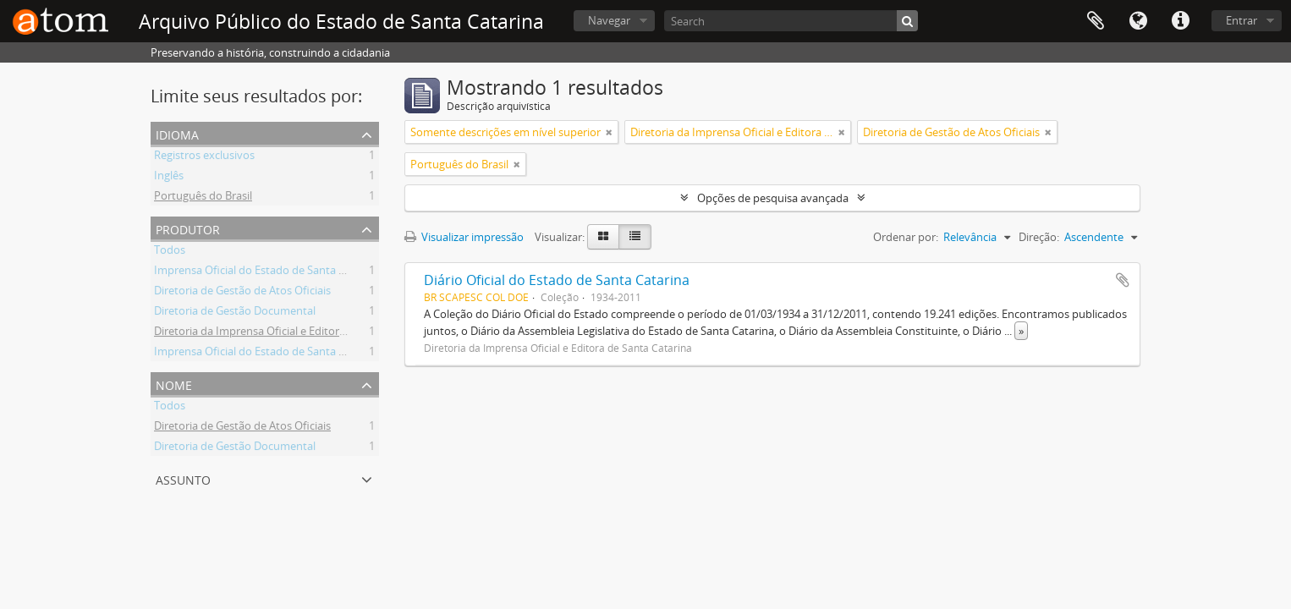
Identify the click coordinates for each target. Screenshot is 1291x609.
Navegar (609, 20)
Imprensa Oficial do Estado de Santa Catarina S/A (277, 353)
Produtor (188, 228)
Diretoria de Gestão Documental (235, 313)
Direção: (1039, 236)
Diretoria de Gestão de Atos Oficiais (242, 292)
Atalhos (1180, 21)
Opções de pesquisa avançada (773, 198)
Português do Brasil (203, 198)
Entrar (1241, 20)
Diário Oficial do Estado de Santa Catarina (556, 280)
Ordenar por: (905, 236)
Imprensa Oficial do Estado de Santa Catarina (267, 272)
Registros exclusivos (204, 157)
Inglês (169, 177)
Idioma (1138, 21)
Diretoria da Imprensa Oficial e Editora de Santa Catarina (295, 333)
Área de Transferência (1095, 21)
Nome (174, 383)
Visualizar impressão (464, 236)
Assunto (183, 478)
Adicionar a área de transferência (1122, 280)
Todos (169, 252)
